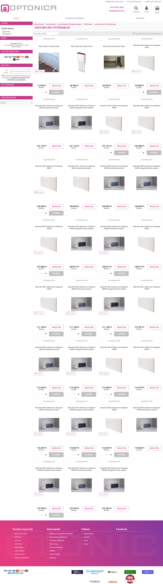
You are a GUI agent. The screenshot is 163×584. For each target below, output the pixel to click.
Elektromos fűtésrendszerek (69, 24)
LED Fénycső (19, 554)
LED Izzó (18, 540)
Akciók (16, 18)
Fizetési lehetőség (56, 547)
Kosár (86, 544)
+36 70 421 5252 (117, 7)
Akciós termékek (21, 534)
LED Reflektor (20, 551)
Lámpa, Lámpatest (22, 558)
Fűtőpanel (88, 24)
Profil (86, 540)
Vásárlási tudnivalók (56, 540)
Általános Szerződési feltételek (61, 534)
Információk (53, 529)
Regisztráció (88, 534)
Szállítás (52, 551)
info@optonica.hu (116, 11)
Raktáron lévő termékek (74, 18)
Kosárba (56, 92)
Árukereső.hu (95, 573)
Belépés (87, 537)
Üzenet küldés (54, 554)
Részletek (56, 86)
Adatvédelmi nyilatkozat (58, 537)
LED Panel (18, 544)
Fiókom (86, 529)
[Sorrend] (46, 33)
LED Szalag (19, 547)
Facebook (121, 529)
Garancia (52, 558)
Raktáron (8, 34)
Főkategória (39, 24)
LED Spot (18, 537)
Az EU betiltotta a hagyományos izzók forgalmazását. (16, 46)
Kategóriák (140, 18)
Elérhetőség (53, 544)
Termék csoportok (22, 529)
